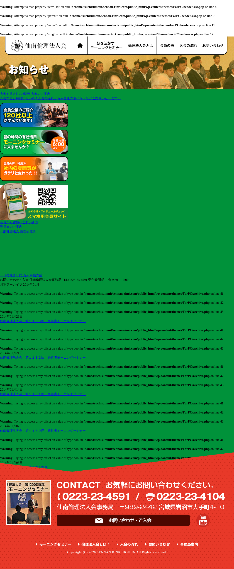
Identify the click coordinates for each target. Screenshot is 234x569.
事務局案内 (187, 544)
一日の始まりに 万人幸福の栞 (21, 275)
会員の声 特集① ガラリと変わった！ (34, 168)
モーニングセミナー (53, 544)
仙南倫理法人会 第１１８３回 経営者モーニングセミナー (43, 321)
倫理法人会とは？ (141, 45)
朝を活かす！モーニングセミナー (106, 45)
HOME (80, 45)
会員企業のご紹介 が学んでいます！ (34, 115)
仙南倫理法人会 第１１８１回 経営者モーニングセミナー (43, 394)
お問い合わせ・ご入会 (123, 520)
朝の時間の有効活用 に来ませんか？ (34, 142)
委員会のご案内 (11, 227)
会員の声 (167, 45)
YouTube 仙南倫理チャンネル (203, 520)
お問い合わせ (213, 45)
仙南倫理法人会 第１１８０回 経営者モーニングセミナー (43, 431)
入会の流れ (188, 45)
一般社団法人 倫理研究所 (18, 231)
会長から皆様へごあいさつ (19, 222)
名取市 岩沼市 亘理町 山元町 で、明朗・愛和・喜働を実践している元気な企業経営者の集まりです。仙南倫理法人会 (39, 45)
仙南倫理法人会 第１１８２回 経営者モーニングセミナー (43, 357)
